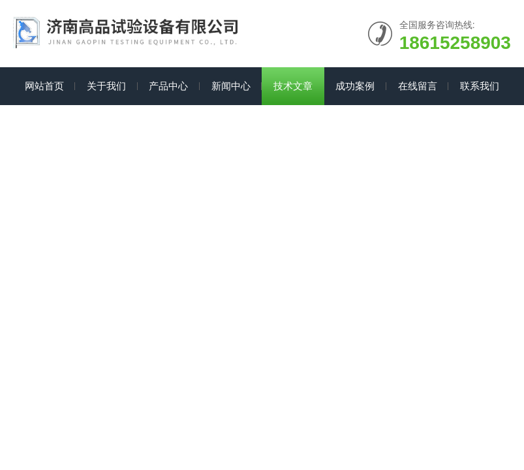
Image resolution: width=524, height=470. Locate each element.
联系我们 (479, 85)
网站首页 (44, 85)
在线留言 (417, 85)
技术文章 (293, 85)
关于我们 (106, 85)
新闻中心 (231, 85)
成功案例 (355, 85)
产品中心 (168, 85)
